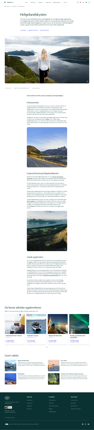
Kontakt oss (29, 403)
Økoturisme (73, 403)
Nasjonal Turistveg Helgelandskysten (21, 88)
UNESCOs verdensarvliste (50, 275)
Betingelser (29, 405)
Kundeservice (30, 400)
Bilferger (51, 408)
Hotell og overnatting (53, 405)
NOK (83, 2)
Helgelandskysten (21, 6)
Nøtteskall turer (52, 400)
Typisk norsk (48, 2)
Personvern (29, 408)
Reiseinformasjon (57, 2)
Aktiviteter (34, 2)
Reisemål (41, 2)
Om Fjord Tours (74, 400)
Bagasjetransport (52, 411)
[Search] (77, 2)
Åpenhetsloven (74, 405)
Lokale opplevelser (36, 88)
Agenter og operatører (76, 408)
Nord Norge (14, 6)
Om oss (65, 2)
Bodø (47, 119)
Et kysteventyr (8, 88)
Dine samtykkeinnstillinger (10, 417)
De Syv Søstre (31, 201)
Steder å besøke (7, 6)
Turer (27, 2)
